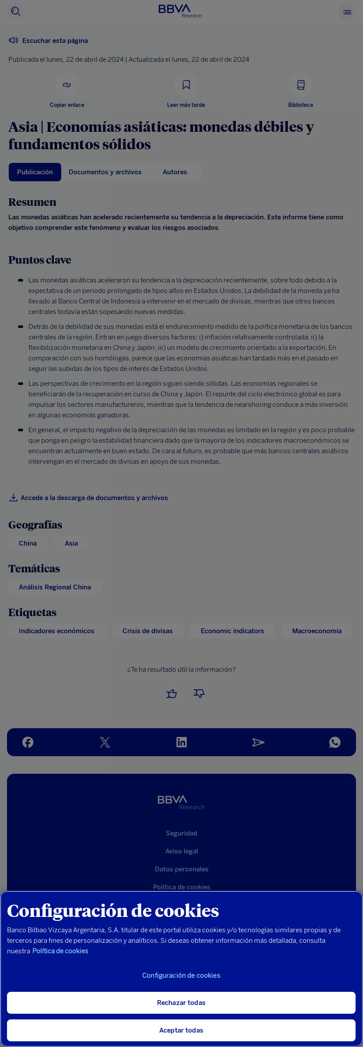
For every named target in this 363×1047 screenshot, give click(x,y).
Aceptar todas (181, 1030)
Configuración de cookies (181, 976)
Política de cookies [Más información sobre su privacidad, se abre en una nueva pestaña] (60, 951)
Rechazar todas (181, 1003)
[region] (181, 969)
